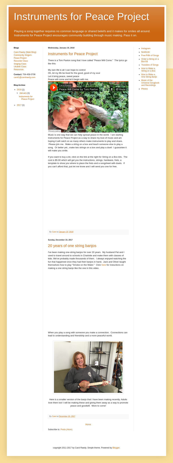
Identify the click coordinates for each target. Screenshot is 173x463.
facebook (145, 52)
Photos (144, 89)
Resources (18, 69)
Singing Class (20, 64)
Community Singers (23, 55)
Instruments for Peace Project (73, 54)
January (23, 93)
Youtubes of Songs (149, 65)
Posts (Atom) (66, 429)
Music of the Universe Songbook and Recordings (150, 82)
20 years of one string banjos (72, 246)
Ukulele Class (20, 66)
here (103, 265)
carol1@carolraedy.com (24, 77)
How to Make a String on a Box (148, 69)
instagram (145, 48)
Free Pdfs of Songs (150, 55)
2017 (19, 105)
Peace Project (20, 58)
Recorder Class (21, 61)
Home (88, 424)
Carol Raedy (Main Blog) (25, 52)
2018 (19, 89)
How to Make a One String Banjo (149, 75)
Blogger (116, 448)
